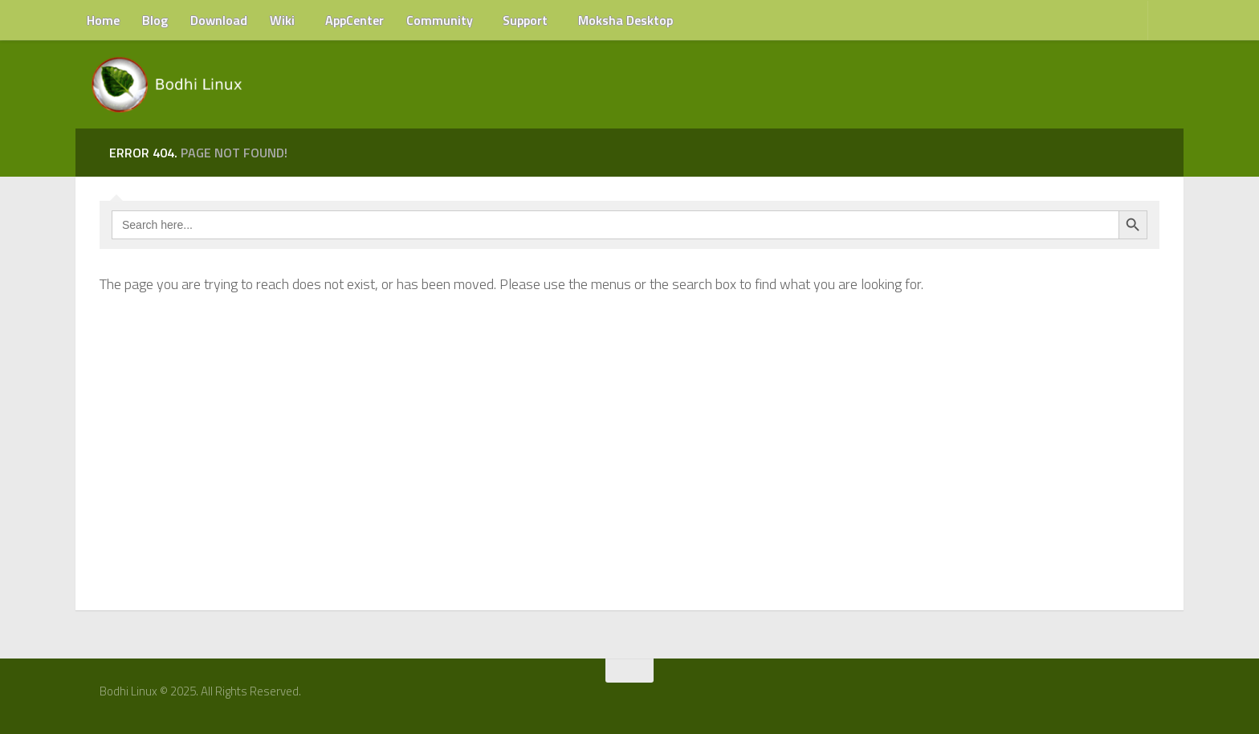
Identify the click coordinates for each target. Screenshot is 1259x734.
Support (525, 20)
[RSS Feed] (1157, 697)
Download (218, 20)
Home (103, 20)
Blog (155, 20)
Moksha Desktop (625, 20)
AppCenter (354, 20)
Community (439, 20)
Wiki (282, 20)
